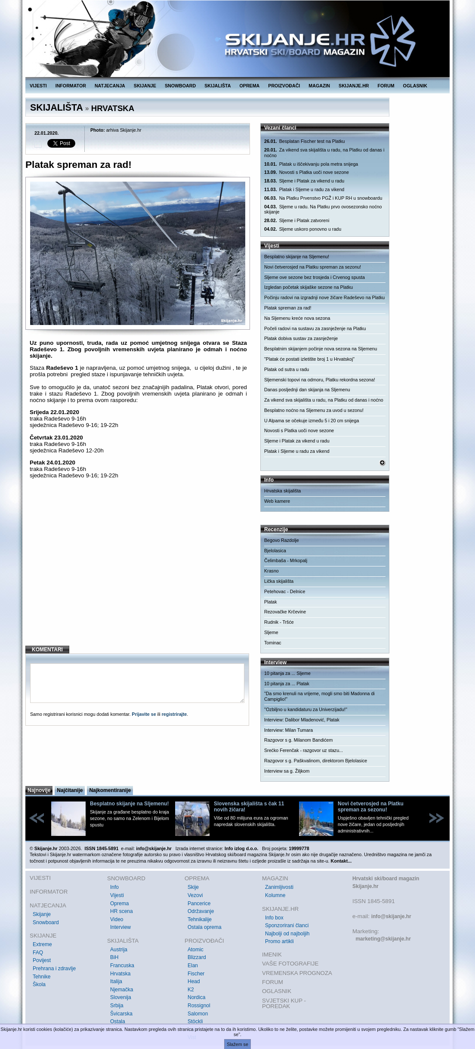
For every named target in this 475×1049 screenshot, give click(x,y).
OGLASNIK (415, 85)
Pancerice (199, 903)
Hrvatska (120, 974)
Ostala (117, 1021)
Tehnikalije (200, 919)
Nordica (196, 997)
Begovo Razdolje (281, 540)
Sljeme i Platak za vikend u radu (304, 181)
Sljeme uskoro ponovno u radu (302, 229)
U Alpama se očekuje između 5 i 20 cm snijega (311, 420)
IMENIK (272, 954)
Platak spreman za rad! (288, 307)
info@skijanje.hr (391, 916)
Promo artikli (279, 941)
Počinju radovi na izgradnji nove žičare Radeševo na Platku (324, 297)
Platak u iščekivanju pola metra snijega (311, 164)
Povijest (42, 960)
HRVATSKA (113, 108)
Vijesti (117, 895)
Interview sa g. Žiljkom (286, 771)
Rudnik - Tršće (279, 622)
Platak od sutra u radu (286, 369)
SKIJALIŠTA (217, 85)
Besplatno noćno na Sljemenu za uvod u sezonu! (314, 410)
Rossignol (199, 1006)
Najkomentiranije (110, 790)
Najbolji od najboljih (287, 934)
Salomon (198, 1014)
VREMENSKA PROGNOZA (297, 973)
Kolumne (275, 895)
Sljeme (271, 632)
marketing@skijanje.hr (382, 939)
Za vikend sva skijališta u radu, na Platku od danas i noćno (324, 152)
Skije (193, 887)
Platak (270, 601)
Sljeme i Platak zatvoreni (296, 220)
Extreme (42, 944)
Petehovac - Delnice (284, 591)
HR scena (121, 911)
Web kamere (277, 501)
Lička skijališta (278, 581)
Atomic (196, 950)
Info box (274, 918)
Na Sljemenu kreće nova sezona (297, 318)
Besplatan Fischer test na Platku (304, 141)
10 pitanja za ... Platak (286, 683)
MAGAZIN (319, 85)
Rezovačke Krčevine (285, 611)
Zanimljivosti (279, 887)
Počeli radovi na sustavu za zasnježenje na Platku (315, 328)
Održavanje (201, 911)
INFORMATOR (71, 85)
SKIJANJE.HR (354, 85)
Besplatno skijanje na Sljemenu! (296, 256)
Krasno (271, 570)
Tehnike (41, 977)
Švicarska (121, 1014)
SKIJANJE (145, 85)
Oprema (119, 903)
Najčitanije (70, 790)
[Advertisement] (138, 569)
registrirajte (174, 714)
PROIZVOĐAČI (284, 85)
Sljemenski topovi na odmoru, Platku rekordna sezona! (319, 379)
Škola (39, 984)
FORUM (386, 85)
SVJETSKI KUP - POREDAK (284, 1003)
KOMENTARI (47, 650)
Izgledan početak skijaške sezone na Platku (308, 287)
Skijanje (42, 914)
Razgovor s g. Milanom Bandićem (298, 740)
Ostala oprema (205, 927)
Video (116, 919)
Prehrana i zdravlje (54, 968)
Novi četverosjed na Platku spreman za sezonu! (312, 266)
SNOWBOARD (180, 85)
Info (114, 887)
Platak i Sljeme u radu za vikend (304, 189)
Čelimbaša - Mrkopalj (285, 560)
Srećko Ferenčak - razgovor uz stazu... (303, 750)
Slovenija (120, 997)
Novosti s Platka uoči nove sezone (306, 172)
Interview (120, 927)
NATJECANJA (110, 85)
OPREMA (250, 85)
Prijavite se (144, 714)
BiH (114, 957)
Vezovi (195, 895)
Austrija (118, 950)
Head (194, 981)
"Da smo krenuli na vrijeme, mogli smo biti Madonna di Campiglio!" (319, 696)
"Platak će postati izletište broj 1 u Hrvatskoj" (309, 359)
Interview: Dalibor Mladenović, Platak (301, 719)
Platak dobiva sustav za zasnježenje (301, 338)
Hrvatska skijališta (282, 490)
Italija (116, 981)
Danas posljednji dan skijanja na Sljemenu (307, 389)
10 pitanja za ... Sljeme (287, 673)
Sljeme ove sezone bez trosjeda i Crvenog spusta (314, 277)
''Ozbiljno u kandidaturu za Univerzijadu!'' (305, 709)
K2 (191, 990)
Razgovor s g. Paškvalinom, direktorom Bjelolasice (315, 760)
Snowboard (46, 922)
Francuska (122, 965)
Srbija (116, 1006)
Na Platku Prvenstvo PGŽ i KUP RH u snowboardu (323, 198)
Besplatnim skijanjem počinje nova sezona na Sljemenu (320, 348)
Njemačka (121, 990)
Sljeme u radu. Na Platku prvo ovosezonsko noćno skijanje (323, 209)
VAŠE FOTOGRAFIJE (290, 963)
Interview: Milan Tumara (288, 730)
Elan (193, 965)
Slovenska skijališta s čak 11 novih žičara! (249, 807)
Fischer (196, 974)
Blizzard (197, 957)
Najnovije (39, 790)
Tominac (272, 642)
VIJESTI (38, 85)
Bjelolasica (275, 550)
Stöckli (195, 1021)
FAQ (38, 953)
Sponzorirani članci (286, 925)
